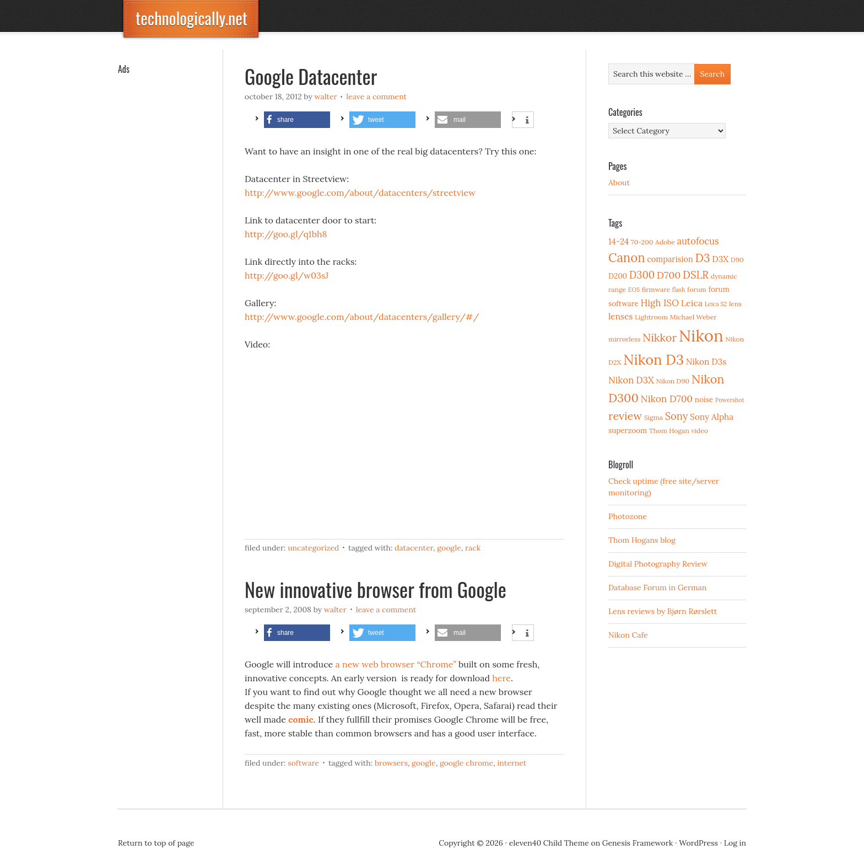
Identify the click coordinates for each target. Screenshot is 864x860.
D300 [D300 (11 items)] (642, 275)
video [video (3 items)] (699, 430)
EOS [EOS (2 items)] (634, 289)
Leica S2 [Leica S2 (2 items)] (716, 304)
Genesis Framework (637, 843)
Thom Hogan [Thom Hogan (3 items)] (669, 430)
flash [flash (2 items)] (678, 289)
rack (472, 548)
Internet (511, 763)
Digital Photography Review (658, 564)
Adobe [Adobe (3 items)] (665, 242)
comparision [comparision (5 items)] (670, 259)
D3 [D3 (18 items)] (702, 257)
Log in (735, 843)
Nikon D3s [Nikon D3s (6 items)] (706, 361)
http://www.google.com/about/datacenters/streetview (360, 192)
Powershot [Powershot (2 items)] (729, 400)
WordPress (698, 843)
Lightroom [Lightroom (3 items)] (651, 317)
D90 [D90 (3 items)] (737, 259)
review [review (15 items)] (625, 416)
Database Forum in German (657, 587)
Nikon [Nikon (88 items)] (701, 335)
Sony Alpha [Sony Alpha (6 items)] (711, 417)
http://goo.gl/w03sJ (286, 275)
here (501, 677)
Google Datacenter (311, 75)
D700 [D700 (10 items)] (669, 275)
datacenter (414, 548)
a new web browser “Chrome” (395, 664)
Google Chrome (466, 763)
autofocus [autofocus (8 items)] (698, 241)
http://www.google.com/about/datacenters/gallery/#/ (362, 316)
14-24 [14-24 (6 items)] (618, 241)
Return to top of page (156, 843)
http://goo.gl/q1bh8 (286, 233)
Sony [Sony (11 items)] (676, 416)
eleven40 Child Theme (549, 843)
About (619, 183)
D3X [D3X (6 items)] (720, 259)
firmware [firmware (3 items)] (656, 289)
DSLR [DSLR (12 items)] (696, 274)
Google (449, 548)
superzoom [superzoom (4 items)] (627, 430)
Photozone (627, 516)
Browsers (391, 763)
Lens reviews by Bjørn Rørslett (662, 611)
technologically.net (191, 18)
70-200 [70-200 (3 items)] (642, 242)
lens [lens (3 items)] (735, 304)
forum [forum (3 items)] (696, 289)
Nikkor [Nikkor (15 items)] (659, 337)
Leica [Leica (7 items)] (692, 302)
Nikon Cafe (628, 635)
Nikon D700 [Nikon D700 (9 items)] (667, 399)
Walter (325, 97)
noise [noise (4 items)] (704, 399)
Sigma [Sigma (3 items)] (653, 417)
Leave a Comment (376, 97)
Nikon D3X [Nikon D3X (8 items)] (631, 380)
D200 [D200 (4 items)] (617, 276)
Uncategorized (313, 548)
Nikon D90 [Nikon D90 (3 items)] (672, 381)
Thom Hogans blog (642, 540)
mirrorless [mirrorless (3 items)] (624, 339)
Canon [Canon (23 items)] (626, 257)
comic (301, 719)
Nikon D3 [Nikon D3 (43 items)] (653, 359)
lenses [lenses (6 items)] (620, 316)
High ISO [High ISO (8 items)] (659, 303)
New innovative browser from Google (375, 588)
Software (303, 763)
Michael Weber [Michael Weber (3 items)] (693, 317)
